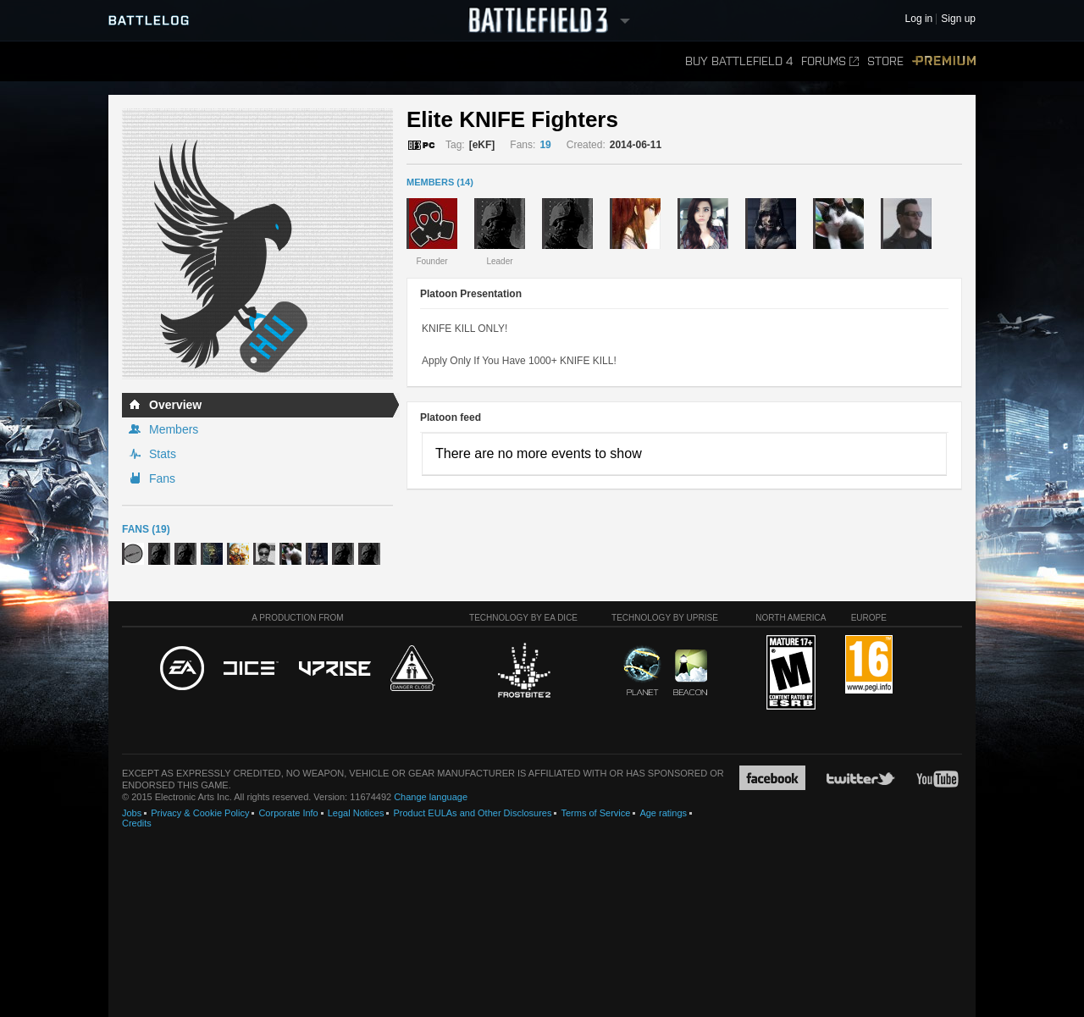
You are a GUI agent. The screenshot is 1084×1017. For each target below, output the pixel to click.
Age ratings (663, 813)
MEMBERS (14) (439, 182)
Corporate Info (288, 813)
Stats (162, 454)
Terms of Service (595, 813)
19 (544, 145)
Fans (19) (146, 529)
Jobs (131, 813)
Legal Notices (356, 813)
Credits (137, 823)
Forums (830, 61)
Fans (162, 478)
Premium (944, 61)
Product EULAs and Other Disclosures (472, 813)
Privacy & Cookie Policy (200, 813)
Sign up (958, 19)
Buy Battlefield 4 (739, 61)
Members (173, 429)
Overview (175, 405)
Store (885, 61)
